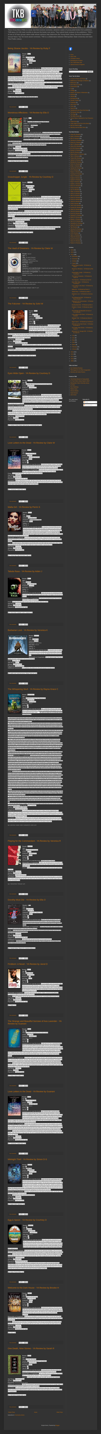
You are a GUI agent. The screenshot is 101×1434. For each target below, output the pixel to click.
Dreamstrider (73, 86)
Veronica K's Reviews (76, 140)
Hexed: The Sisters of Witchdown (79, 92)
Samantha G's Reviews (76, 223)
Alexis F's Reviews (75, 193)
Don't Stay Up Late (75, 84)
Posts (86, 402)
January (74, 349)
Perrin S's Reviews (75, 164)
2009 (72, 361)
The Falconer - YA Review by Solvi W (25, 303)
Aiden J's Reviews (75, 191)
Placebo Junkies (74, 100)
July (73, 335)
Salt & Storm (73, 104)
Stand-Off (72, 108)
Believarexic (73, 82)
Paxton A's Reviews (75, 243)
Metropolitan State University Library (79, 383)
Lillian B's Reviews (75, 209)
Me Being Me (73, 98)
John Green (73, 395)
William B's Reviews (75, 231)
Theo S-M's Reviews (75, 205)
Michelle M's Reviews (75, 162)
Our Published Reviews (76, 368)
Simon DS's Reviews (75, 146)
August (74, 263)
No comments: (13, 106)
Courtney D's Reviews (76, 174)
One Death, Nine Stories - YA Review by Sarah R (31, 1348)
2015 (72, 252)
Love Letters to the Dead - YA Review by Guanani (31, 1091)
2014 (72, 254)
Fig (71, 88)
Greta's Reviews (74, 187)
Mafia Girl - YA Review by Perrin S (24, 507)
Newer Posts (11, 1412)
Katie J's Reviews (75, 136)
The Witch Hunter (74, 116)
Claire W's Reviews (75, 134)
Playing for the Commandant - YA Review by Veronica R (34, 841)
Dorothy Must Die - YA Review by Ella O (27, 900)
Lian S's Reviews (74, 189)
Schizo (72, 106)
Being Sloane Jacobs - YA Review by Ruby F (29, 48)
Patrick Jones (73, 389)
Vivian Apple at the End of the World (79, 123)
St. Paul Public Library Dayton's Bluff (79, 381)
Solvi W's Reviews (75, 211)
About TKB (73, 56)
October (74, 261)
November (75, 258)
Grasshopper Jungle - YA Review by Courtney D (30, 177)
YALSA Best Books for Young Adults (79, 379)
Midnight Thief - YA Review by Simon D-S (27, 1159)
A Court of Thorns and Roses (77, 78)
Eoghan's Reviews (75, 178)
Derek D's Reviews (75, 197)
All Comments (88, 405)
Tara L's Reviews (74, 156)
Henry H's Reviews (75, 241)
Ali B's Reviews (74, 233)
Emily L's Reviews (75, 166)
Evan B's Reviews (75, 239)
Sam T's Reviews (74, 144)
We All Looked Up (75, 125)
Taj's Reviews (73, 227)
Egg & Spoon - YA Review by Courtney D (27, 1220)
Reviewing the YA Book (76, 60)
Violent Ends (73, 121)
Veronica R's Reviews (76, 229)
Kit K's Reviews (74, 170)
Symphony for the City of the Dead (79, 110)
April (73, 342)
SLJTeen (72, 385)
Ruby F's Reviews (75, 181)
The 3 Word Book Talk (76, 62)
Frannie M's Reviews (75, 207)
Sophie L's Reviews (75, 183)
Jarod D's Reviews (75, 201)
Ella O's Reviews (74, 138)
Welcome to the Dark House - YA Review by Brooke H (33, 1288)
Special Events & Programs (77, 64)
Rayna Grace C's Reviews (77, 154)
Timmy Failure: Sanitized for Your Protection (81, 118)
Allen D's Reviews (75, 195)
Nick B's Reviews (74, 152)
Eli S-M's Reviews (75, 148)
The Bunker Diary (74, 112)
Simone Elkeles (74, 391)
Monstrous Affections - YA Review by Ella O (28, 112)
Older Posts (60, 1412)
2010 (72, 358)
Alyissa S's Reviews (75, 160)
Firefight (72, 90)
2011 (72, 356)
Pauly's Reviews (74, 203)
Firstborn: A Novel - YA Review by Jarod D (28, 964)
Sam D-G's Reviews (75, 221)
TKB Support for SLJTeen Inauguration (80, 370)
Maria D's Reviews (75, 217)
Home (35, 1412)
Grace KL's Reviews (75, 142)
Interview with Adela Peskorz (77, 372)
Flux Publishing (74, 387)
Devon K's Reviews (75, 185)
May (73, 340)
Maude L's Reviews (75, 219)
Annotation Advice (75, 58)
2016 (72, 250)
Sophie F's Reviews (75, 180)
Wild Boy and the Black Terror (78, 127)
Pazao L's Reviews (75, 172)
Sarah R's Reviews (75, 225)
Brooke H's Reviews (75, 150)
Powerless (73, 102)
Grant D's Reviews (75, 199)
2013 (72, 352)
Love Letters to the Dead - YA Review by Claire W (31, 443)
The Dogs (72, 114)
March (74, 344)
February (74, 346)
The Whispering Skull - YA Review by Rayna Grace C (33, 689)
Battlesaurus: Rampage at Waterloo (79, 80)
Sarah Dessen (74, 393)
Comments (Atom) (19, 1415)
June (73, 337)
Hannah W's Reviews (75, 168)
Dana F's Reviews (75, 176)
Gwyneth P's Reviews (76, 215)
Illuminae (72, 94)
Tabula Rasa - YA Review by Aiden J (25, 571)
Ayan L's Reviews (75, 235)
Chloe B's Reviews (75, 237)
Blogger (57, 1425)
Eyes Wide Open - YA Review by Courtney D (29, 373)
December (75, 256)
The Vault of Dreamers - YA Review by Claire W (30, 248)
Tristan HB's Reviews (75, 158)
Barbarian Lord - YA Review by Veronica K (28, 630)
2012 (72, 354)
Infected (72, 96)
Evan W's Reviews (75, 213)
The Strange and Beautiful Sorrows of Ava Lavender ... (81, 311)
